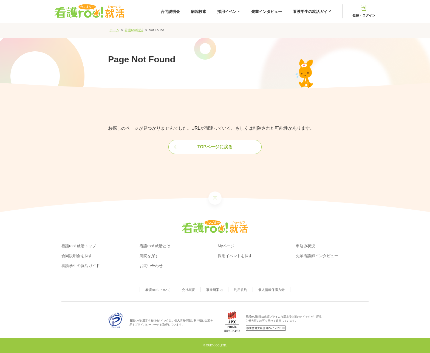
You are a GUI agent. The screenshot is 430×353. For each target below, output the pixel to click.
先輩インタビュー (266, 11)
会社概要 (188, 290)
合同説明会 (170, 11)
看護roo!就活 (134, 30)
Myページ (226, 246)
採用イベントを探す (235, 256)
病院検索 (198, 11)
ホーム (114, 30)
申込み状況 (305, 246)
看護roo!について (158, 290)
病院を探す (149, 256)
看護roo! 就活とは (155, 246)
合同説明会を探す (76, 256)
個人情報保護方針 (271, 290)
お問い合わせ (151, 265)
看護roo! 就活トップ (78, 246)
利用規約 (240, 290)
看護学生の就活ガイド (312, 11)
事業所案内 (214, 290)
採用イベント (228, 11)
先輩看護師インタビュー (317, 256)
